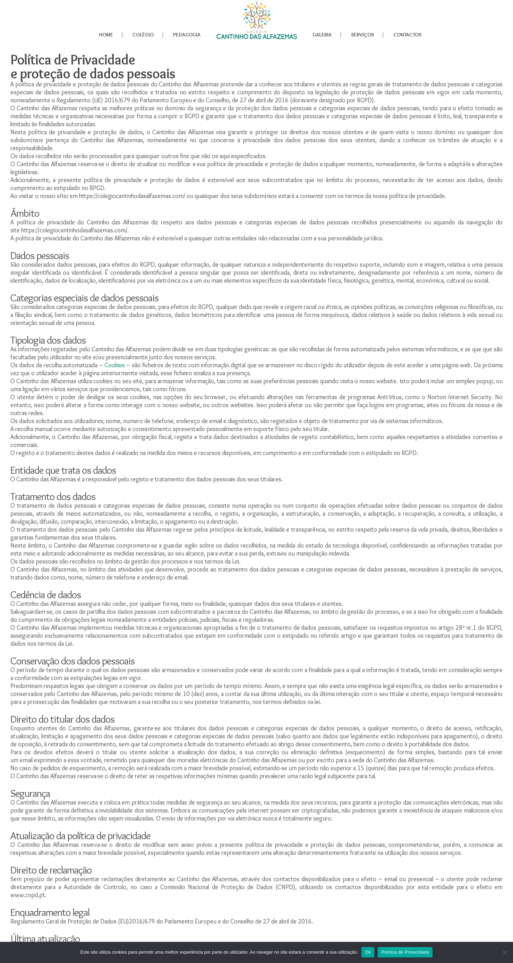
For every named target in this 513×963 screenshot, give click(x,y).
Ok (368, 952)
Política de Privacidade (405, 952)
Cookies (114, 365)
